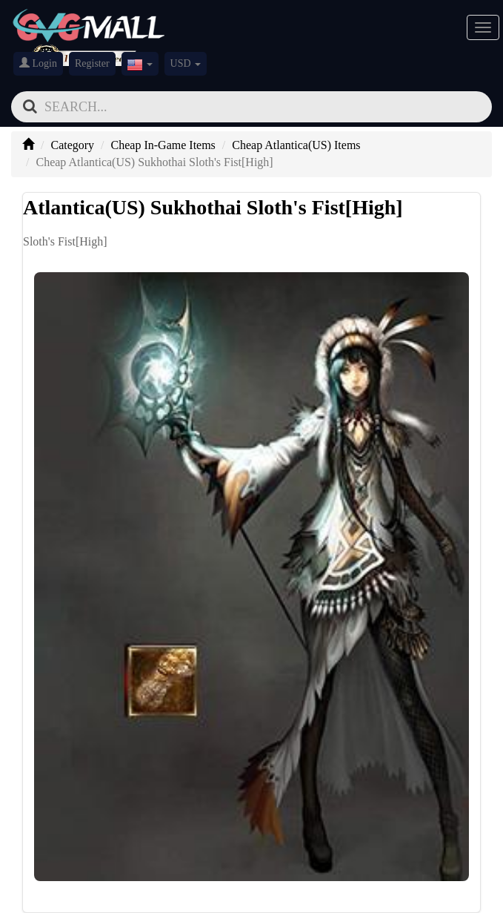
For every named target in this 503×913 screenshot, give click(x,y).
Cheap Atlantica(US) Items (296, 145)
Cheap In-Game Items (163, 145)
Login (38, 63)
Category (72, 145)
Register (92, 63)
